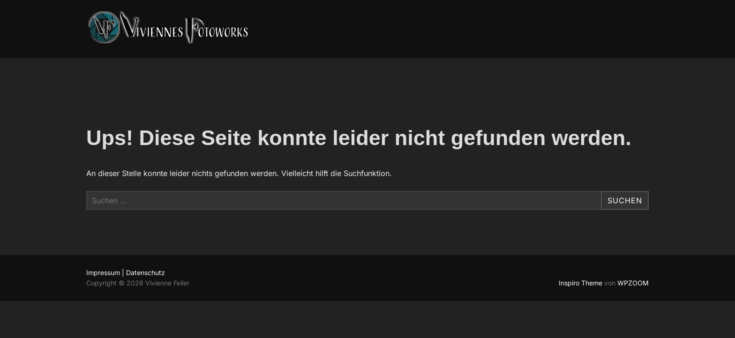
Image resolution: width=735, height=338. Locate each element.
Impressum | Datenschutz (125, 273)
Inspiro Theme (580, 283)
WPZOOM (633, 283)
